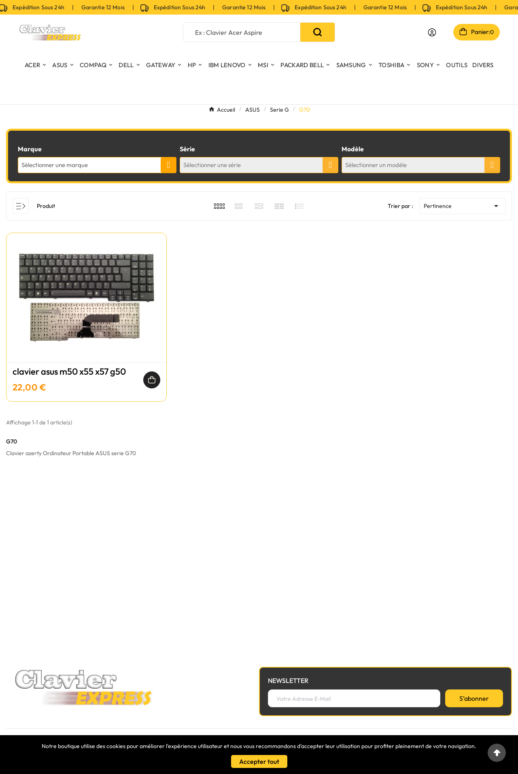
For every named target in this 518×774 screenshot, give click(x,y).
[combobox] (97, 165)
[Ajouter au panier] (151, 379)
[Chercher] (242, 32)
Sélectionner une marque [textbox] (54, 165)
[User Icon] (432, 32)
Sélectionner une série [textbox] (212, 165)
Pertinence (462, 206)
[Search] (317, 32)
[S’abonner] (474, 698)
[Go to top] (497, 753)
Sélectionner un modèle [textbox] (376, 165)
